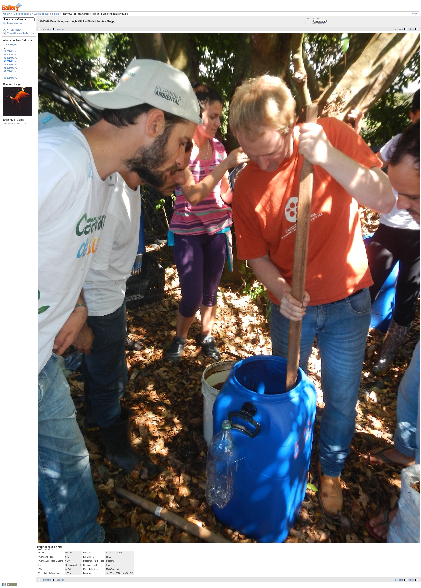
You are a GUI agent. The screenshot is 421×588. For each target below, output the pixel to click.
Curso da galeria (22, 14)
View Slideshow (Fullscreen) (20, 33)
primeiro (47, 29)
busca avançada (14, 23)
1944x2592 (321, 24)
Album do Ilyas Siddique (46, 14)
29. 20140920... (10, 51)
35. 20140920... (10, 71)
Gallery (6, 14)
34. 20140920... (10, 68)
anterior (60, 29)
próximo (399, 29)
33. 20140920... (10, 65)
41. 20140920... (10, 78)
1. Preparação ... (11, 44)
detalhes (49, 549)
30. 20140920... (10, 54)
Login (414, 14)
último (411, 29)
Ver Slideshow (14, 30)
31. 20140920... (10, 58)
